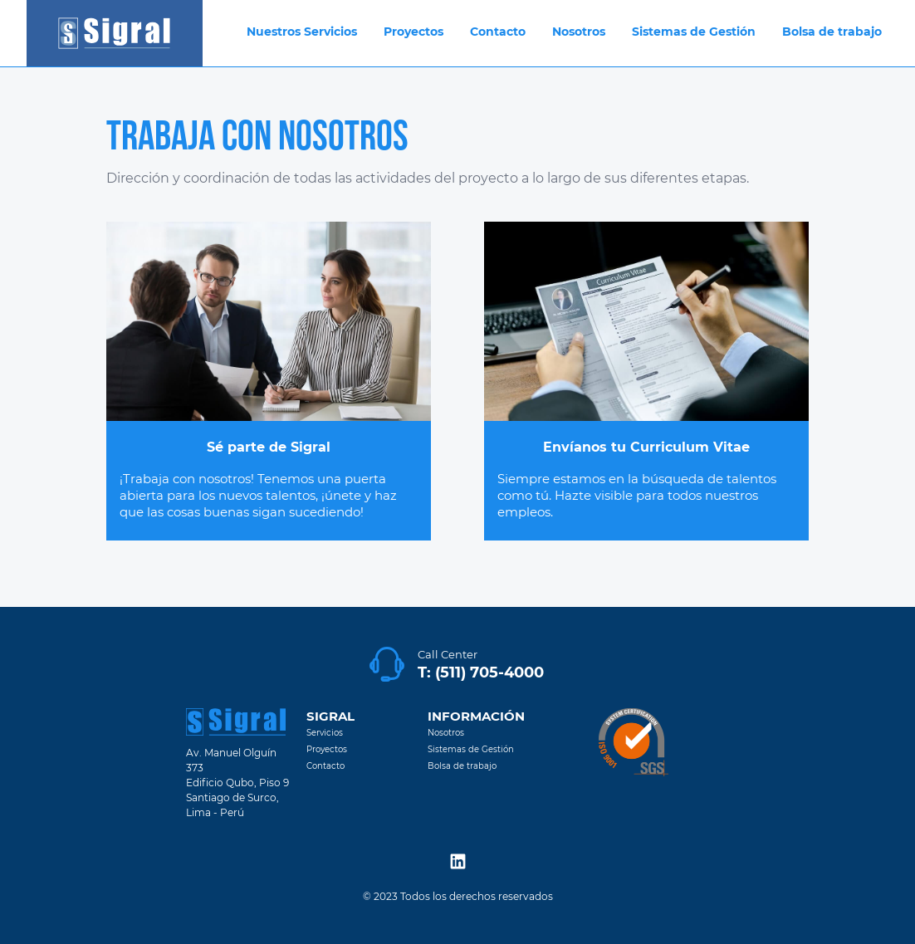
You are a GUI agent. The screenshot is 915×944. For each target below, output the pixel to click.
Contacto (325, 766)
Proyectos (326, 749)
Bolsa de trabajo (462, 766)
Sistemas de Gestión (471, 749)
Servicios (324, 732)
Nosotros (446, 732)
